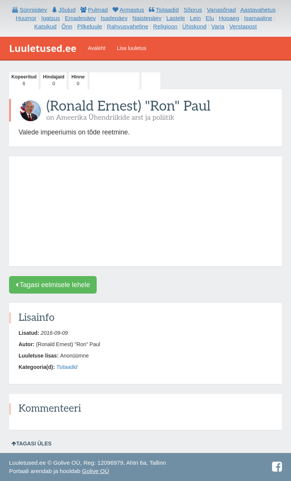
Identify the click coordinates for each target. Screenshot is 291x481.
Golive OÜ (95, 471)
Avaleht (96, 48)
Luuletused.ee (43, 48)
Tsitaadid (67, 367)
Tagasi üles (31, 443)
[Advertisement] (145, 211)
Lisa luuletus (131, 48)
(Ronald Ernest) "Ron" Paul (128, 106)
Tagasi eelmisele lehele (53, 285)
